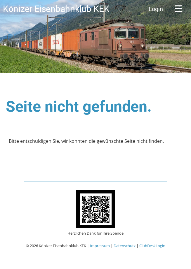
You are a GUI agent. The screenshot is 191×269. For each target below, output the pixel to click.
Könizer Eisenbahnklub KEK (56, 9)
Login (156, 9)
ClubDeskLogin (152, 245)
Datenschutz (125, 245)
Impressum (100, 245)
